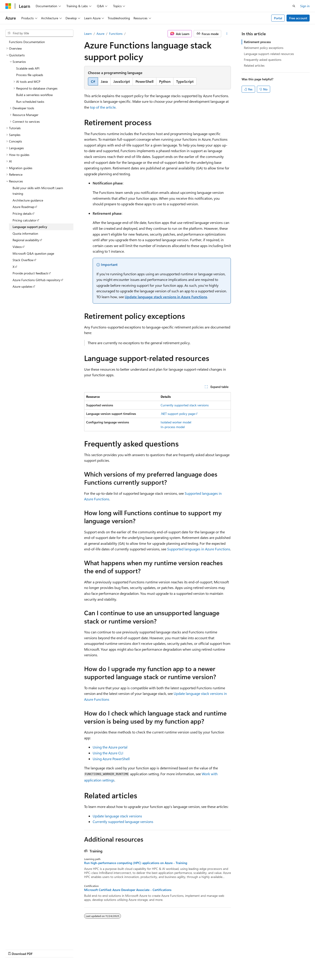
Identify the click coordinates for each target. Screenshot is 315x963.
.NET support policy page (178, 413)
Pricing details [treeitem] (22, 213)
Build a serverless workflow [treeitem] (34, 95)
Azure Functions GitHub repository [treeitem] (36, 280)
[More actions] (227, 33)
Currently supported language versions (123, 821)
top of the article (103, 107)
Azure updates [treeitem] (22, 286)
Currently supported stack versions (185, 405)
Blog (61, 949)
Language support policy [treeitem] (30, 227)
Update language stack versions (117, 816)
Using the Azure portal (110, 747)
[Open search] (293, 6)
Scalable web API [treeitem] (27, 68)
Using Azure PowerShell (111, 758)
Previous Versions (41, 949)
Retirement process (257, 42)
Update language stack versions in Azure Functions (166, 296)
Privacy (98, 949)
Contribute (80, 949)
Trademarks (142, 949)
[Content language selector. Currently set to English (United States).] (25, 938)
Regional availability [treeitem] (26, 240)
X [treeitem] (13, 267)
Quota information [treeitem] (25, 233)
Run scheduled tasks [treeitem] (30, 101)
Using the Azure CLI (108, 753)
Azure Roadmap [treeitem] (23, 207)
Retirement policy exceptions (263, 48)
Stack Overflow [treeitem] (23, 260)
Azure (100, 33)
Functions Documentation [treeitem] (27, 42)
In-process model (173, 427)
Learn (88, 33)
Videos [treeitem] (17, 247)
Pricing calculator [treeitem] (24, 220)
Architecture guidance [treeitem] (28, 200)
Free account (298, 18)
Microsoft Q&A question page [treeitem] (33, 253)
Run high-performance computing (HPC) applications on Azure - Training (135, 863)
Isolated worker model (176, 422)
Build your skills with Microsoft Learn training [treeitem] (38, 191)
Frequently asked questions (262, 59)
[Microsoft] (8, 6)
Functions (115, 33)
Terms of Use (120, 949)
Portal (278, 18)
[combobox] (39, 33)
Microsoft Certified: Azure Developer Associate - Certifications (127, 890)
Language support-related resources (269, 54)
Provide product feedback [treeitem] (30, 273)
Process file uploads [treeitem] (29, 75)
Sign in (305, 6)
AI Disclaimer (14, 949)
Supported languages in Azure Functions (198, 549)
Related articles (254, 65)
